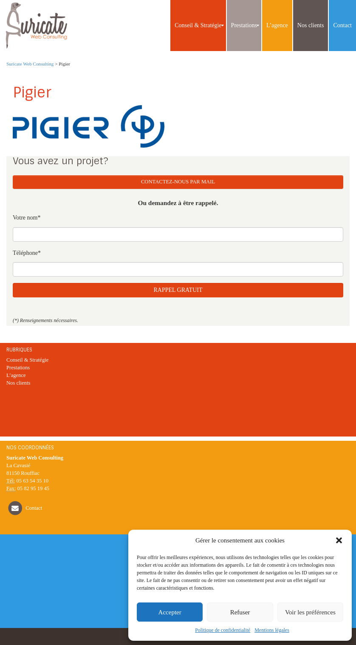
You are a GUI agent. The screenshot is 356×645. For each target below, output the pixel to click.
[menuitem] (198, 25)
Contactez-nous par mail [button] (178, 182)
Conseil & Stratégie (27, 360)
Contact (33, 508)
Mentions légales (271, 630)
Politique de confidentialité (222, 630)
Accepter (169, 612)
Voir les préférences (310, 612)
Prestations (18, 368)
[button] (339, 540)
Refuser (240, 612)
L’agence (16, 375)
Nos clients (18, 383)
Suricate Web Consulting (30, 63)
